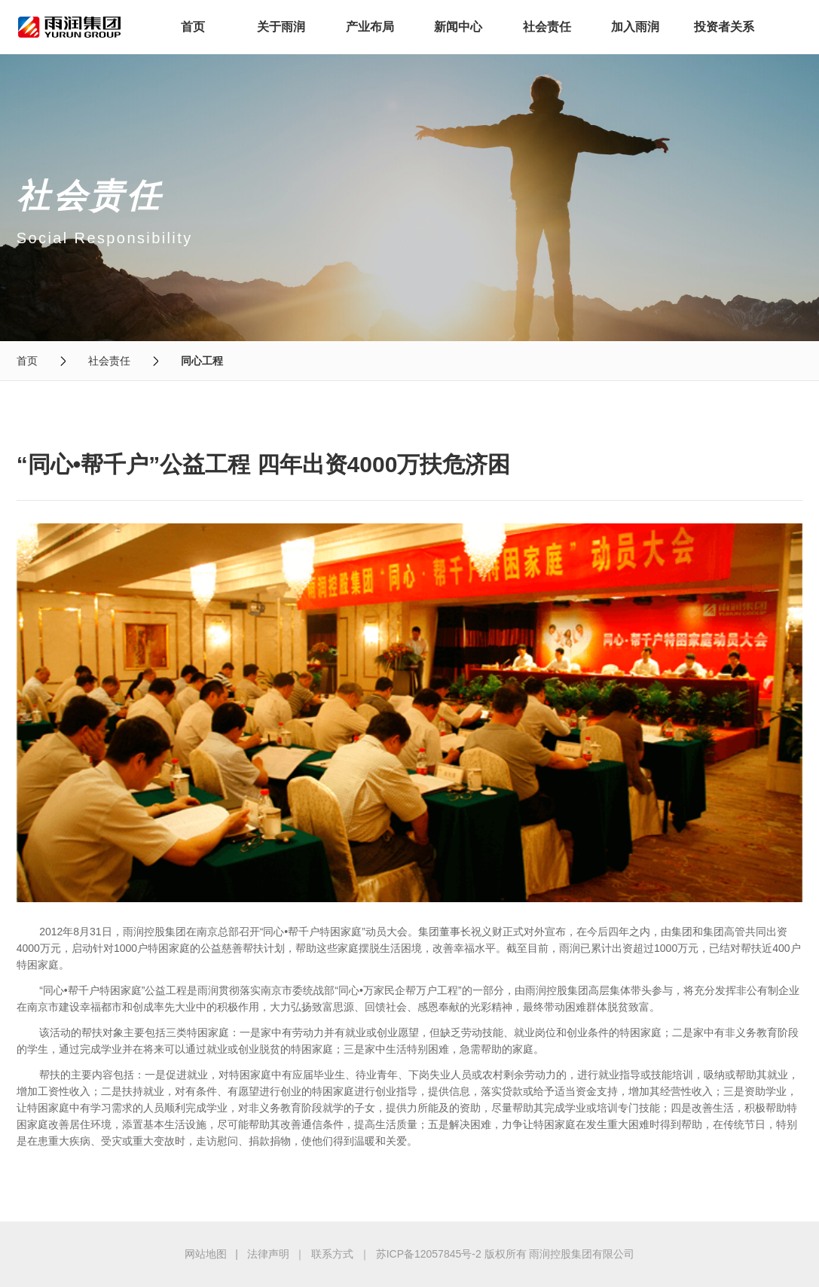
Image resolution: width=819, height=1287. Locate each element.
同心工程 (202, 361)
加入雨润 (635, 26)
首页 (193, 26)
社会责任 (547, 26)
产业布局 (370, 26)
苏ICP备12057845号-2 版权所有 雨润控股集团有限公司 (505, 1254)
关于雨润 (281, 26)
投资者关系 (724, 26)
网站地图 (206, 1254)
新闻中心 (458, 26)
